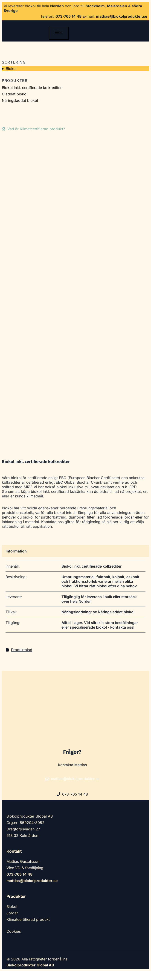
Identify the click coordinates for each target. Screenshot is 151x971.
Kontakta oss (25, 29)
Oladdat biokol (14, 94)
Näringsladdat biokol (20, 100)
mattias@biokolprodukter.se (121, 16)
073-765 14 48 (68, 16)
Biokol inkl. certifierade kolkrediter (32, 87)
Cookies (13, 931)
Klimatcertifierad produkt (28, 919)
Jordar (12, 913)
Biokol (11, 68)
